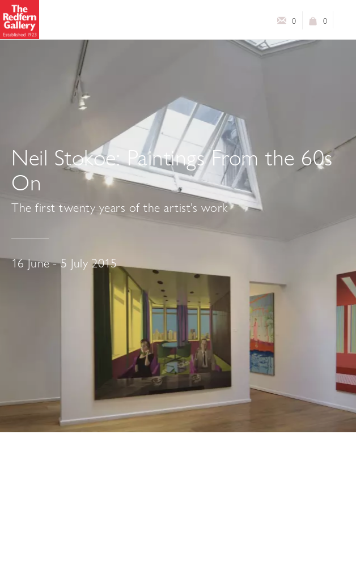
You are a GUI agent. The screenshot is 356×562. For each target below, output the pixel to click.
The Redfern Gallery (19, 19)
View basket (313, 23)
